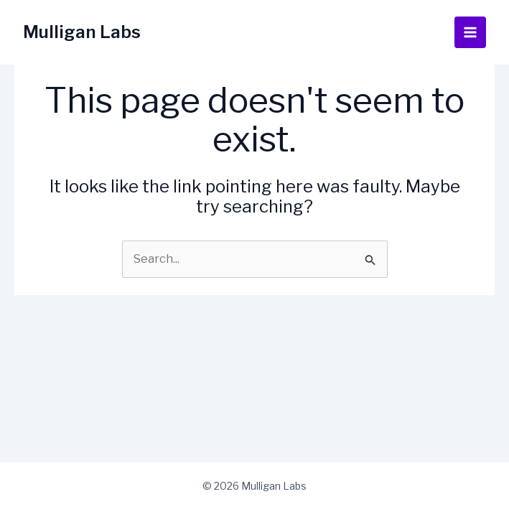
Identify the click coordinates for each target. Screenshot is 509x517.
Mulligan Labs (82, 32)
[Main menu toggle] (470, 32)
